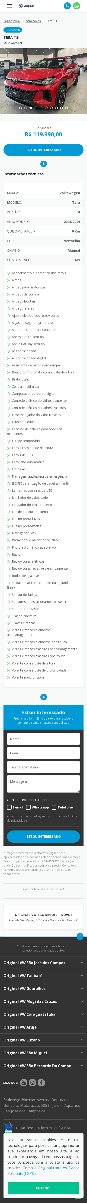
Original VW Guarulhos (43, 988)
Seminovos (33, 21)
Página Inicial (11, 21)
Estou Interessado (43, 150)
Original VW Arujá (43, 1027)
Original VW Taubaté (43, 975)
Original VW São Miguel (43, 1052)
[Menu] (9, 5)
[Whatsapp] (76, 5)
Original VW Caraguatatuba (43, 1014)
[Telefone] (67, 5)
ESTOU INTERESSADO (43, 836)
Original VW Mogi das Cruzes (43, 1001)
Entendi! (43, 1188)
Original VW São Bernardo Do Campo (43, 1065)
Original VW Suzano (43, 1040)
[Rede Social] (23, 1082)
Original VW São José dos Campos (43, 962)
